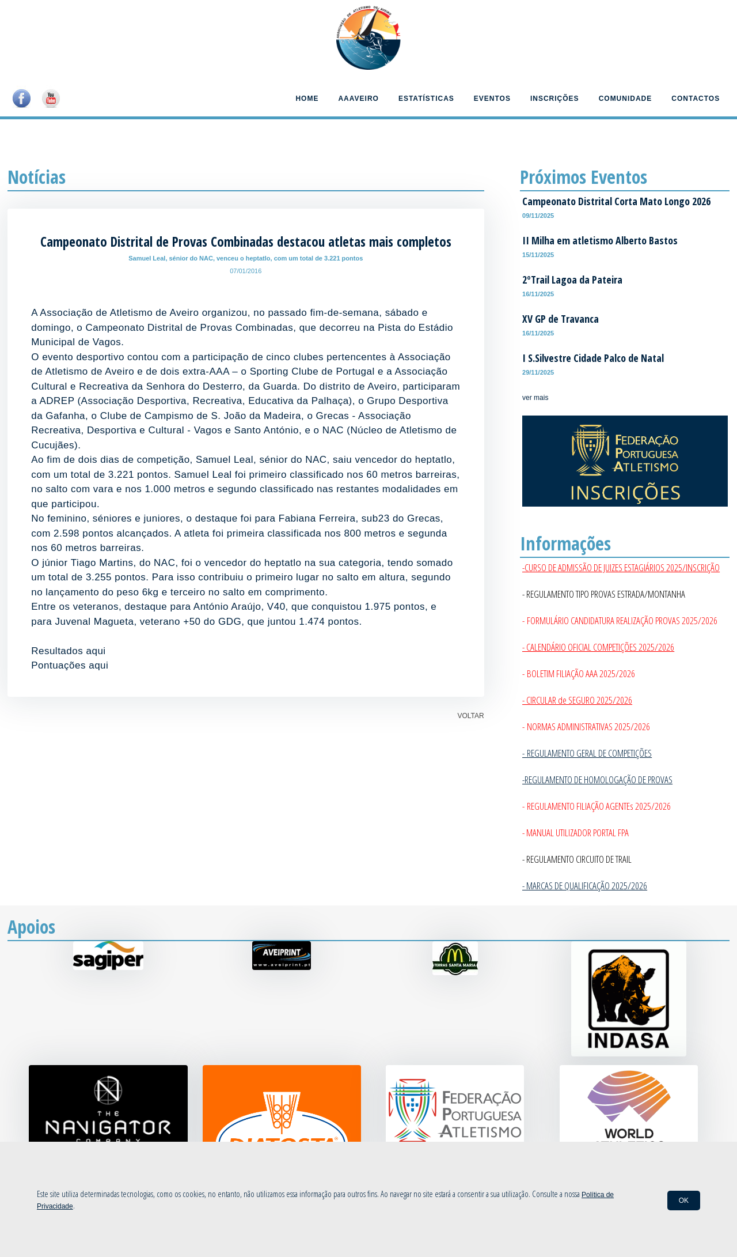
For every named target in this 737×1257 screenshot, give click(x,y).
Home (306, 99)
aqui (95, 651)
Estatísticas (426, 99)
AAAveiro (358, 99)
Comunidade (625, 99)
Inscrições (554, 99)
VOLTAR (470, 716)
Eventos (492, 99)
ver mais (535, 398)
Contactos (695, 99)
